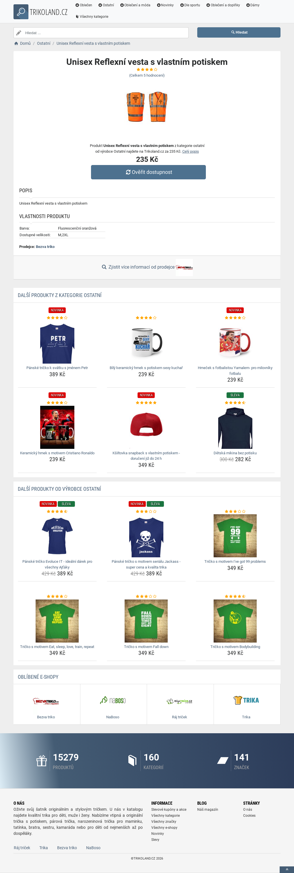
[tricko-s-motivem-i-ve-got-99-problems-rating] (235, 512)
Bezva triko (45, 247)
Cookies (249, 816)
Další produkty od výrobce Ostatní (59, 489)
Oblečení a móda (135, 5)
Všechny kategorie (91, 17)
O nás (247, 810)
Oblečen (83, 5)
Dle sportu (189, 5)
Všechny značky (163, 822)
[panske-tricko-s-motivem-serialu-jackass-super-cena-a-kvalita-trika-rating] (146, 512)
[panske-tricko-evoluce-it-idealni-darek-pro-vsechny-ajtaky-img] (57, 535)
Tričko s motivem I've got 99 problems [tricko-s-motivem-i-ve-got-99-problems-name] (235, 561)
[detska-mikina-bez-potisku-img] (235, 427)
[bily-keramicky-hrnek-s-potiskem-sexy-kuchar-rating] (146, 318)
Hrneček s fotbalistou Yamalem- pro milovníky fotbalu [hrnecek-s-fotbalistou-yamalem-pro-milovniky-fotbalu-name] (235, 371)
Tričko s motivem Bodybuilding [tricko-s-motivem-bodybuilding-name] (235, 647)
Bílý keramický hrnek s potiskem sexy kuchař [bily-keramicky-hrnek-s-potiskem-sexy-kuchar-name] (146, 368)
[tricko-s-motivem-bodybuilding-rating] (235, 597)
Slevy (155, 840)
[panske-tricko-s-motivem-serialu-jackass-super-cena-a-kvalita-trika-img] (146, 535)
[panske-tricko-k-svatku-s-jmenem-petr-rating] (57, 318)
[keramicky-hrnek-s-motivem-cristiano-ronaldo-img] (57, 427)
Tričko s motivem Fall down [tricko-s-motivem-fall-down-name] (146, 647)
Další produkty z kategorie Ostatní (60, 295)
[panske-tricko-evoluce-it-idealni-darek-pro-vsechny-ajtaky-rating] (57, 512)
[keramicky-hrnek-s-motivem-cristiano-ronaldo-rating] (57, 403)
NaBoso (93, 847)
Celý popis (190, 151)
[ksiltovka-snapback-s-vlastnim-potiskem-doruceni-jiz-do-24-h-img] (146, 427)
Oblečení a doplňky (223, 5)
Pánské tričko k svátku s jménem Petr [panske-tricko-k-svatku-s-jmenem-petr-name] (57, 368)
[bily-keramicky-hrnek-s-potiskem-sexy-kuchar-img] (146, 342)
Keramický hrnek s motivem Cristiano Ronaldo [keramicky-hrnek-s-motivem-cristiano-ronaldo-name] (57, 453)
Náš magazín (207, 810)
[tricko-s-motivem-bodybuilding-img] (235, 621)
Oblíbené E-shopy (38, 677)
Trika (43, 847)
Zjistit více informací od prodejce (147, 267)
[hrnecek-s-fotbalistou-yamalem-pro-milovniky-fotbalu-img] (235, 342)
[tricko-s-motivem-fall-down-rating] (146, 597)
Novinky (165, 5)
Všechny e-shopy (164, 828)
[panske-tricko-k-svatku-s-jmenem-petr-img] (57, 342)
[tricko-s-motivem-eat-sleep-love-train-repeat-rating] (57, 597)
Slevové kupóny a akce (168, 810)
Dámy (253, 5)
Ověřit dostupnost (148, 172)
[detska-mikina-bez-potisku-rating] (235, 403)
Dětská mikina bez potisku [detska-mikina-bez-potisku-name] (235, 453)
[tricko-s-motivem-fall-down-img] (146, 621)
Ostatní (106, 5)
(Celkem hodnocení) (147, 75)
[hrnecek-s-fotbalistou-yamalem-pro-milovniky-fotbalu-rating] (235, 318)
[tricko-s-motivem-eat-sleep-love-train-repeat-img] (57, 621)
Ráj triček (22, 847)
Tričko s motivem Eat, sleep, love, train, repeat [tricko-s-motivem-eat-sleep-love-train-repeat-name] (57, 647)
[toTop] (287, 869)
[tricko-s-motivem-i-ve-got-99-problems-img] (235, 535)
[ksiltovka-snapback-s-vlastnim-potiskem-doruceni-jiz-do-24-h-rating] (146, 403)
